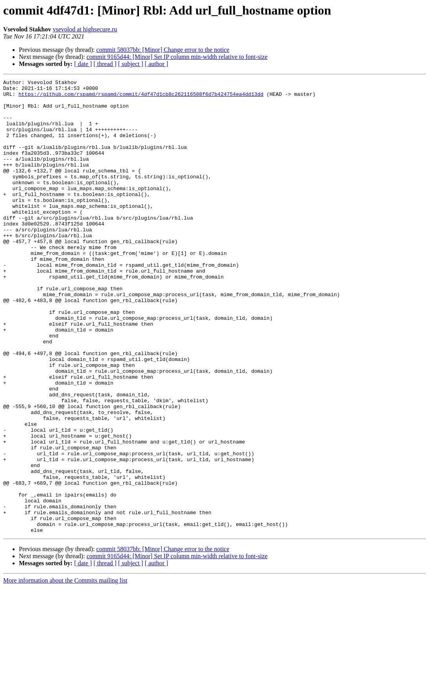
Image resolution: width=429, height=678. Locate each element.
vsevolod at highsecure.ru (85, 29)
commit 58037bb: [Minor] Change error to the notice (162, 49)
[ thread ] (105, 63)
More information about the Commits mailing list (65, 671)
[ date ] (83, 63)
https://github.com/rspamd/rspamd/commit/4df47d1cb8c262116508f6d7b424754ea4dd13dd (140, 97)
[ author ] (156, 63)
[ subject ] (130, 63)
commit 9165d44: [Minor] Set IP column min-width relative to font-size (176, 56)
